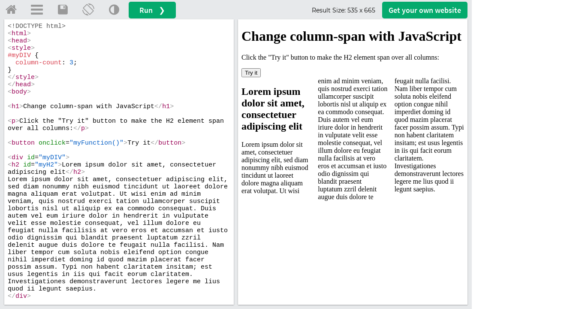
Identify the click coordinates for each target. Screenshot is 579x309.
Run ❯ (152, 10)
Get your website (425, 10)
